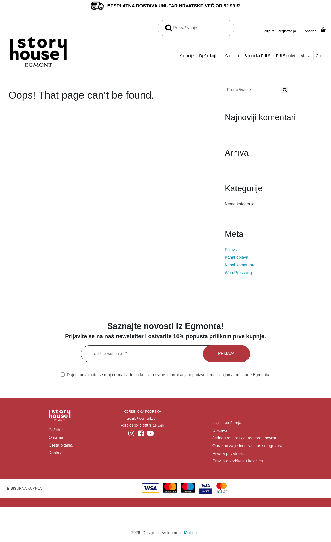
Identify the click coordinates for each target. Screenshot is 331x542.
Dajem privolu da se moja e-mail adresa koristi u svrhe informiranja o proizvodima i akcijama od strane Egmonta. (165, 374)
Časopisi (232, 56)
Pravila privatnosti (228, 453)
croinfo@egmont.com (142, 418)
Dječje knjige (209, 56)
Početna (56, 430)
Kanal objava (237, 257)
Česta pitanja (60, 445)
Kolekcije (186, 56)
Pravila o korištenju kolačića (237, 461)
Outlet (320, 56)
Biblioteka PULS (257, 56)
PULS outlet (285, 56)
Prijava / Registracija (280, 31)
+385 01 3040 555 (134, 425)
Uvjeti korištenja (226, 423)
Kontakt (55, 453)
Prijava (231, 249)
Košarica (309, 31)
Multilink (191, 532)
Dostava (220, 430)
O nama (56, 437)
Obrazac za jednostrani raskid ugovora (247, 446)
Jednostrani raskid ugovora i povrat (244, 438)
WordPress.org (238, 272)
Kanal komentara (240, 265)
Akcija (305, 56)
